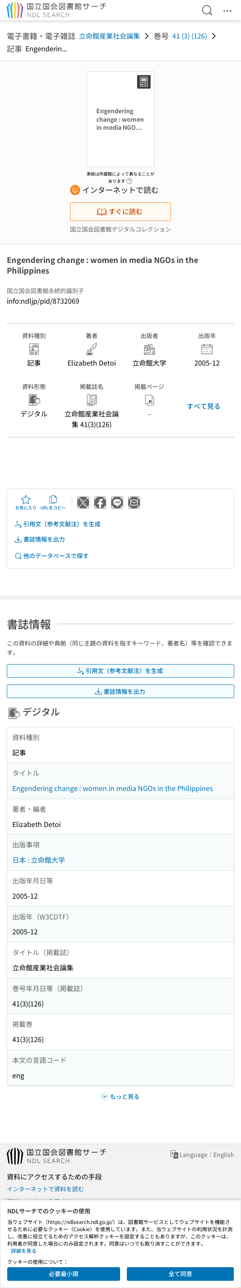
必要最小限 (63, 1273)
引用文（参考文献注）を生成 (57, 524)
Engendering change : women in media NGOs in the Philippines (112, 788)
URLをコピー (53, 503)
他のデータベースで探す (51, 555)
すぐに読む (120, 211)
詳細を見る (23, 1250)
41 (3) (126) (189, 36)
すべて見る (204, 406)
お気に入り (25, 503)
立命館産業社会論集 (109, 36)
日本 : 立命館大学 (38, 860)
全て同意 (180, 1273)
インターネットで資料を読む (45, 1189)
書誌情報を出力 (39, 539)
